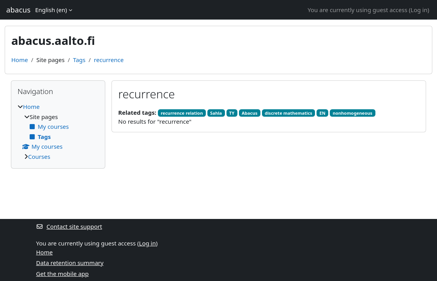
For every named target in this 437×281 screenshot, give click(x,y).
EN (322, 113)
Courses (39, 156)
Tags (79, 60)
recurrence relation (182, 113)
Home (19, 60)
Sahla (216, 113)
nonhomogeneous (352, 113)
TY (232, 113)
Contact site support (69, 226)
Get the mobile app (62, 273)
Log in (418, 10)
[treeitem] (58, 131)
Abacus (249, 113)
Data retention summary (70, 263)
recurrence (109, 60)
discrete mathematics (288, 113)
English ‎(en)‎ (51, 10)
